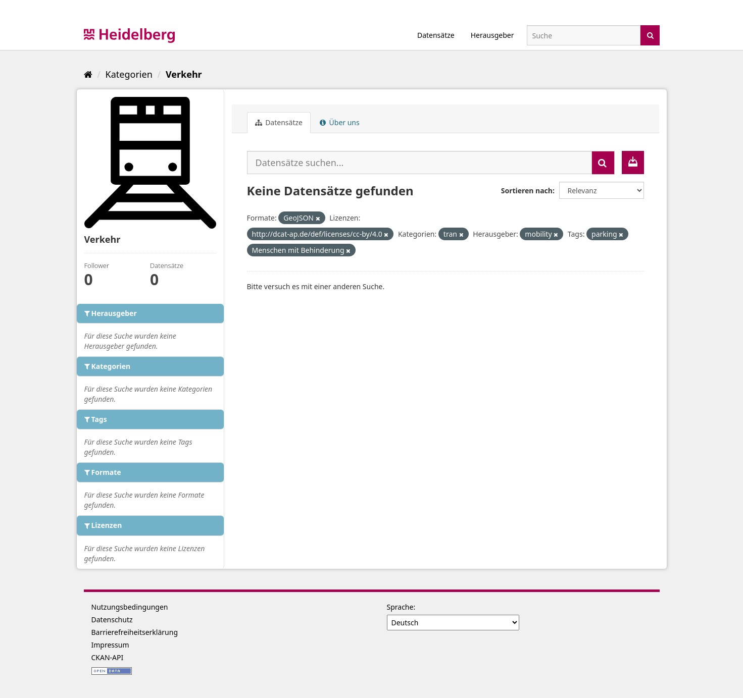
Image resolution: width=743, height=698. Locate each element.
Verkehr (184, 74)
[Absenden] (650, 34)
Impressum (110, 645)
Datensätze (436, 35)
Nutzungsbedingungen (129, 607)
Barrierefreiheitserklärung (134, 632)
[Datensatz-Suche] (583, 35)
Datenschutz (112, 619)
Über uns (340, 122)
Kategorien (129, 74)
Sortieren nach (527, 190)
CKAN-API (107, 657)
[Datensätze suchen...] (419, 162)
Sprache (400, 607)
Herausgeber (492, 35)
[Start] (88, 74)
